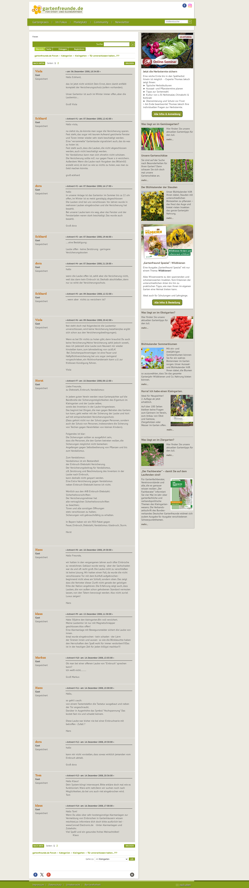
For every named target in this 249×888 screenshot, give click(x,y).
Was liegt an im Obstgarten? (158, 312)
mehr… (169, 139)
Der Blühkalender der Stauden (159, 187)
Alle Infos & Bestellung (167, 302)
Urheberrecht (73, 884)
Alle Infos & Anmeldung (167, 114)
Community (101, 22)
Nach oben (38, 846)
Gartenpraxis (41, 22)
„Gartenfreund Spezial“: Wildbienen (164, 263)
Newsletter (122, 22)
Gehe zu (90, 858)
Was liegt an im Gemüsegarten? (160, 124)
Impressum (38, 884)
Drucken (130, 63)
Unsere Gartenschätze (154, 155)
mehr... (144, 524)
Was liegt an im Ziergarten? (157, 439)
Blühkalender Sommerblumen (159, 344)
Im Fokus (61, 22)
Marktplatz (80, 22)
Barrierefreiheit (93, 884)
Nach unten (38, 63)
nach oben (185, 884)
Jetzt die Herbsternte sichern (160, 71)
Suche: (99, 44)
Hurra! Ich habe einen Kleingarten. (162, 391)
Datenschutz (55, 884)
